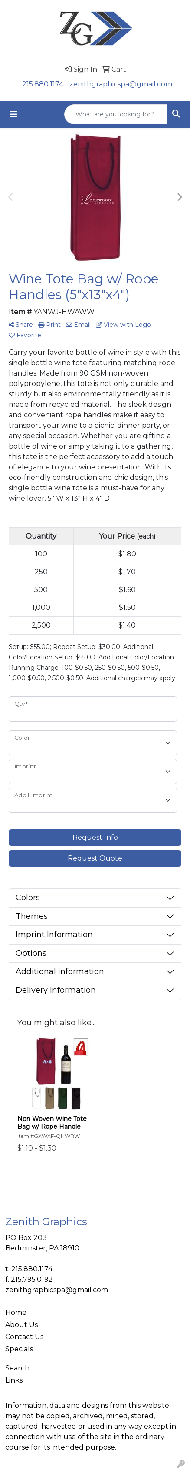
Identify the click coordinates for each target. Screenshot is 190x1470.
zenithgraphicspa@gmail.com (120, 84)
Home (15, 1312)
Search (17, 1368)
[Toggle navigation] (13, 114)
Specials (19, 1349)
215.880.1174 (42, 84)
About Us (21, 1324)
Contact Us (24, 1337)
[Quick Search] (115, 114)
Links (14, 1380)
